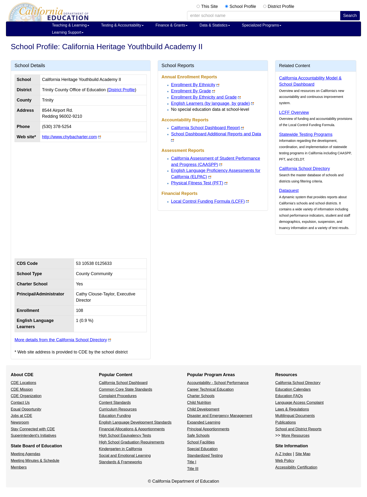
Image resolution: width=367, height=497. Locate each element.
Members (19, 467)
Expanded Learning (203, 422)
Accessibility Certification (296, 467)
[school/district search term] (263, 16)
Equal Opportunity (26, 409)
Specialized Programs (262, 25)
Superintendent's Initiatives (33, 435)
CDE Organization (26, 396)
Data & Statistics (214, 25)
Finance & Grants (172, 25)
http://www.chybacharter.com (69, 136)
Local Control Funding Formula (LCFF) (208, 201)
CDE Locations (23, 383)
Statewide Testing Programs (305, 134)
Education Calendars (293, 389)
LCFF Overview (294, 112)
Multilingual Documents (295, 416)
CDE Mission (22, 389)
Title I (191, 462)
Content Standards (115, 403)
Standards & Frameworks (120, 462)
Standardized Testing (205, 456)
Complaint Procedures (118, 396)
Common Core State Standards (125, 389)
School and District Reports (298, 429)
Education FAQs (289, 396)
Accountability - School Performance (218, 383)
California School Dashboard (123, 383)
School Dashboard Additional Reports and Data (216, 134)
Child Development (203, 409)
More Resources (295, 435)
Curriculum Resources (118, 409)
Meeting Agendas (25, 454)
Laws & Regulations (292, 409)
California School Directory (304, 168)
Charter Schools (201, 396)
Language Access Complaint (299, 403)
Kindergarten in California (120, 449)
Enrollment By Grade (191, 91)
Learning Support (68, 32)
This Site (209, 6)
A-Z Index (283, 454)
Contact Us (20, 403)
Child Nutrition (199, 403)
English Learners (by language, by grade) (210, 103)
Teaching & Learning (70, 25)
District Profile (281, 6)
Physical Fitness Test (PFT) (197, 183)
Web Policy (284, 461)
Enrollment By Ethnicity (193, 84)
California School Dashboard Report (205, 127)
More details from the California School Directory (61, 339)
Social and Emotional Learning (125, 456)
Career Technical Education (210, 389)
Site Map (302, 454)
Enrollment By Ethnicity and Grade (204, 97)
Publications (285, 422)
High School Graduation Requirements (131, 442)
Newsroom (20, 422)
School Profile (243, 6)
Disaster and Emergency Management (219, 416)
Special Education (202, 449)
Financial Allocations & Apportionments (132, 429)
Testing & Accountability (122, 25)
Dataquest (289, 190)
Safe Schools (198, 435)
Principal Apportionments (208, 429)
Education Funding (115, 416)
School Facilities (201, 442)
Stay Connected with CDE (33, 429)
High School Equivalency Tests (125, 435)
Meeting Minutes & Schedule (35, 461)
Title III (192, 469)
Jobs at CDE (21, 416)
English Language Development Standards (135, 422)
